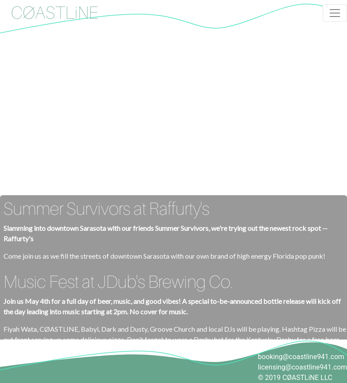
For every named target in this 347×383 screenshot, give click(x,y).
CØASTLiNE (54, 13)
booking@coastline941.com (301, 357)
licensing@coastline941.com (302, 367)
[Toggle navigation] (335, 13)
